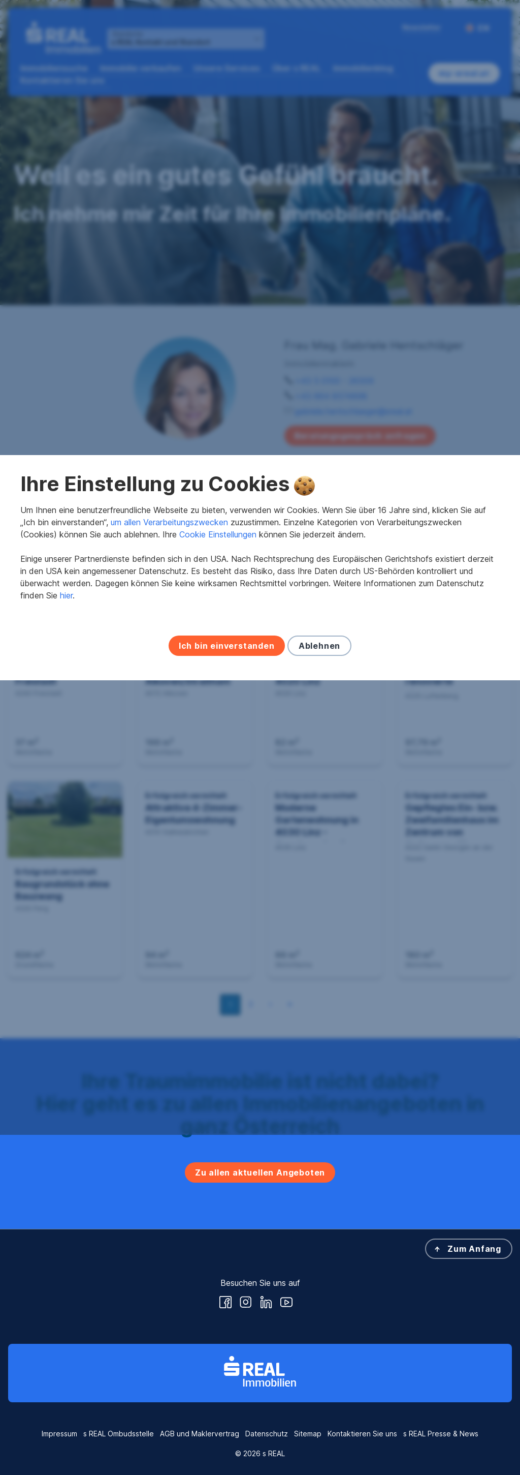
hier (66, 765)
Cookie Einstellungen (217, 704)
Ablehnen (319, 815)
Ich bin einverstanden (227, 815)
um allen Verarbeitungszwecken (169, 692)
